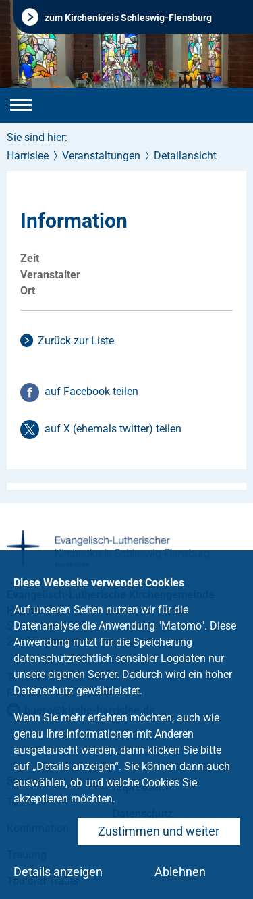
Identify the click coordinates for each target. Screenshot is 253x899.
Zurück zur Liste (76, 340)
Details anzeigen (58, 872)
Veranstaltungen (101, 155)
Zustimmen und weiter (158, 831)
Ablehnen (180, 872)
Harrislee (28, 155)
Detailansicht (185, 155)
